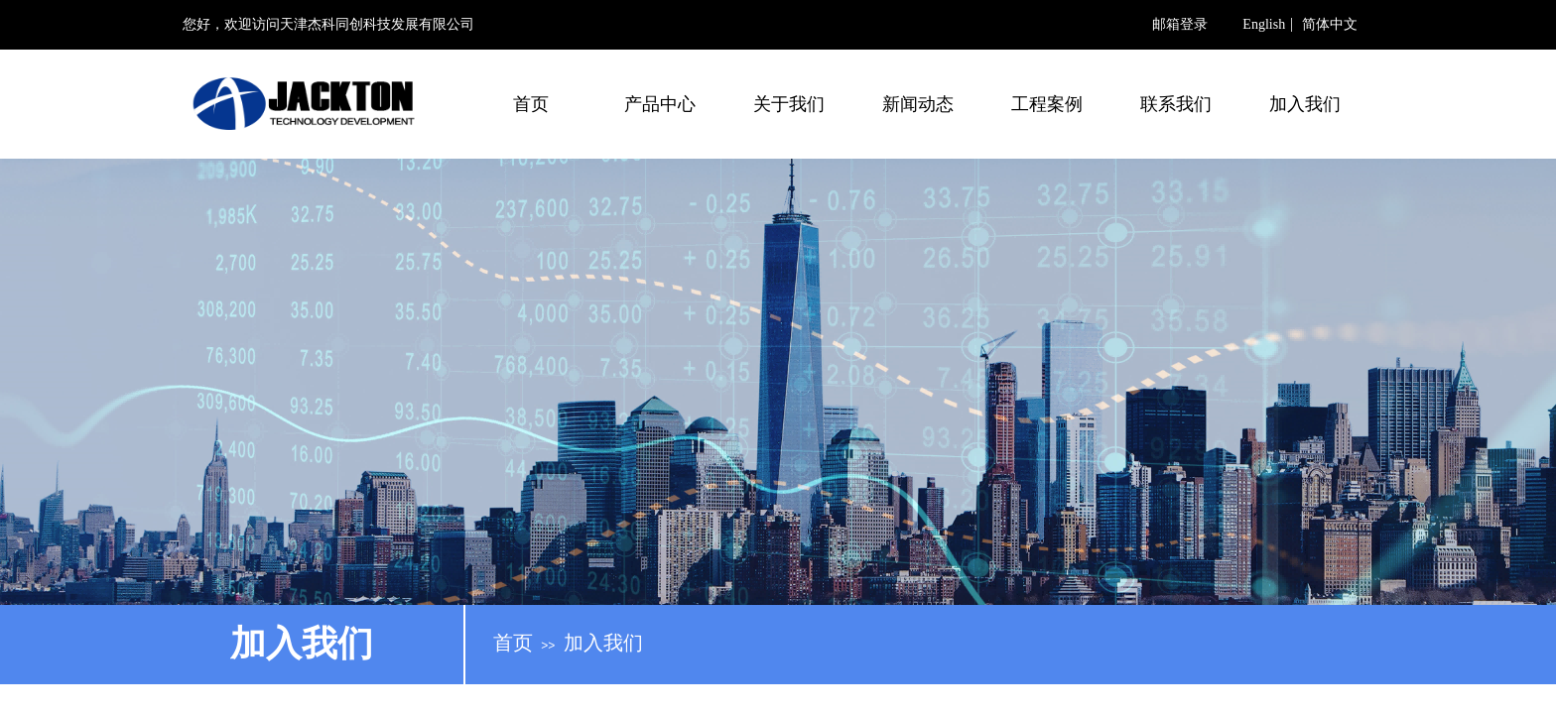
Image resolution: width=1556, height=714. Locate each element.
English (1263, 25)
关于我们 (789, 104)
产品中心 (660, 104)
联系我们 (1176, 104)
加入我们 (1305, 104)
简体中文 (1330, 25)
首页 (531, 104)
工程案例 (1047, 104)
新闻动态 (918, 104)
